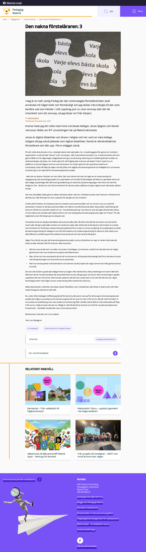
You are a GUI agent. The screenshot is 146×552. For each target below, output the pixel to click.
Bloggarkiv (15, 20)
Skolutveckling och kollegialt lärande (57, 329)
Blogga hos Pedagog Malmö (90, 502)
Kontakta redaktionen (87, 508)
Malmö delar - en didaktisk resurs (93, 524)
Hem (5, 20)
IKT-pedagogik (33, 329)
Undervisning (29, 20)
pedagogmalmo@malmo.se (90, 497)
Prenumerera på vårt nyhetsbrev (22, 479)
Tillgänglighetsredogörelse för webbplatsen (98, 518)
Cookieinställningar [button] (86, 529)
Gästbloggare (33, 119)
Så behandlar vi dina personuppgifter (95, 513)
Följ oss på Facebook (87, 542)
